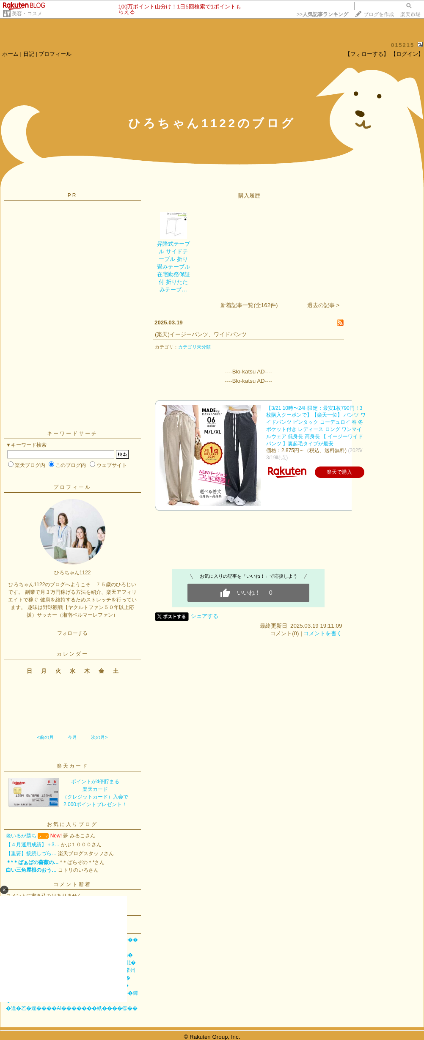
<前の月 (45, 737)
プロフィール (55, 54)
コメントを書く (322, 633)
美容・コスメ (27, 13)
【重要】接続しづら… (31, 853)
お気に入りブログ (72, 824)
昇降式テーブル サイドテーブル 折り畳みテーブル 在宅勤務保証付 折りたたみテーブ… (173, 267)
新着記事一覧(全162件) (249, 305)
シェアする (204, 616)
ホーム (10, 54)
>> (322, 14)
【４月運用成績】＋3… (33, 845)
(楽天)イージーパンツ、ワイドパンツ (201, 334)
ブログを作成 (378, 14)
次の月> (99, 737)
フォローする (72, 633)
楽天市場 (410, 14)
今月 (72, 737)
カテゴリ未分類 (194, 346)
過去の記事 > (323, 305)
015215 (402, 45)
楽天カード (72, 766)
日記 (28, 54)
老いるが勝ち (21, 836)
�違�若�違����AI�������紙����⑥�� (72, 1008)
